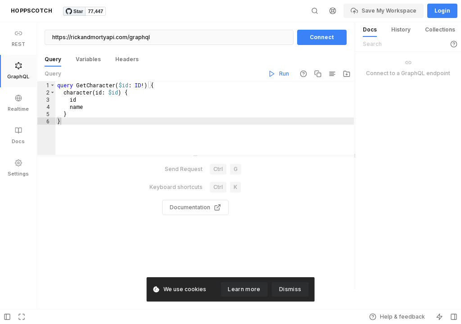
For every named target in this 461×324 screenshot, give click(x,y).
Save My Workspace (383, 10)
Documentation (195, 217)
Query (53, 73)
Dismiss (290, 289)
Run (278, 73)
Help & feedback (397, 316)
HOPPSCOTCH (31, 10)
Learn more (244, 289)
